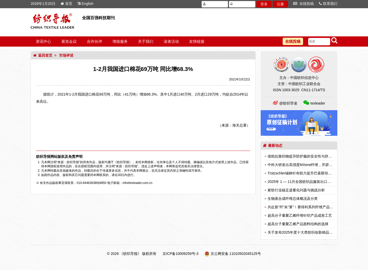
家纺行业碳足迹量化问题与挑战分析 (296, 190)
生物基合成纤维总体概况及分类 (293, 198)
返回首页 (42, 55)
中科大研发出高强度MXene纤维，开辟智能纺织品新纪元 (313, 165)
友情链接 (196, 41)
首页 (66, 4)
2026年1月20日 (43, 4)
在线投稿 (303, 4)
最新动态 (272, 145)
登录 (264, 4)
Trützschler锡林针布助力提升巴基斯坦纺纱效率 (305, 173)
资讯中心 (43, 41)
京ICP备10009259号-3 (180, 254)
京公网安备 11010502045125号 (236, 254)
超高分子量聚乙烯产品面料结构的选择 (298, 224)
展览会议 (69, 41)
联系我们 (328, 4)
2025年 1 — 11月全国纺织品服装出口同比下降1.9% (309, 182)
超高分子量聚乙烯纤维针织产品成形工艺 (300, 215)
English (85, 4)
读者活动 (171, 41)
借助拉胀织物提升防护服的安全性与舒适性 (302, 156)
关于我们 (145, 41)
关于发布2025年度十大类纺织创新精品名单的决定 (307, 232)
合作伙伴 (94, 41)
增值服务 (120, 41)
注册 (280, 4)
